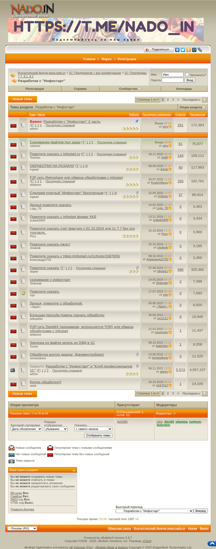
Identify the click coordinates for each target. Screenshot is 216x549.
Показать (80, 425)
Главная (89, 59)
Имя (153, 74)
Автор (41, 114)
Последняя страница (60, 125)
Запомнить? (195, 75)
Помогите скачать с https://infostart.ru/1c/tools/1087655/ (75, 256)
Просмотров (197, 114)
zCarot (147, 541)
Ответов (180, 114)
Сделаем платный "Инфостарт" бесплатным (66, 193)
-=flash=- (35, 307)
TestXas (35, 157)
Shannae (36, 283)
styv (165, 126)
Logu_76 (35, 208)
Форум (106, 59)
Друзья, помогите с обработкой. (56, 303)
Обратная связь (119, 528)
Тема (32, 114)
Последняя (191, 99)
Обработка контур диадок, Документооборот (67, 355)
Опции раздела (191, 107)
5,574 (180, 370)
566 (180, 270)
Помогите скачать (44, 268)
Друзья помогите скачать (50, 205)
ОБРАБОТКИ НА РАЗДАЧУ (52, 166)
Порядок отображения (53, 423)
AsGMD (122, 421)
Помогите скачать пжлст (50, 244)
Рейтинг (134, 114)
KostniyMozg (159, 182)
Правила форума (22, 509)
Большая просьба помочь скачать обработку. (67, 315)
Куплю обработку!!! (46, 382)
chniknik (35, 248)
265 (180, 181)
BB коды (16, 493)
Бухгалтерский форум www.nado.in (42, 73)
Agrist (164, 169)
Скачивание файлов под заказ (55, 142)
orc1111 (162, 318)
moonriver (161, 332)
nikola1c (162, 271)
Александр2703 (40, 259)
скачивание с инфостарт (50, 280)
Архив (192, 528)
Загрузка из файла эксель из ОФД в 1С (62, 343)
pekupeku (36, 318)
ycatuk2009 (37, 220)
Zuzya (34, 346)
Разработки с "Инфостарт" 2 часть (72, 122)
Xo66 (164, 157)
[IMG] (14, 499)
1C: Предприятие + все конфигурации (95, 73)
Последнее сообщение (156, 114)
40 (181, 167)
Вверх (204, 528)
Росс (33, 236)
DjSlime (163, 196)
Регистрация (127, 59)
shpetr (34, 271)
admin (34, 128)
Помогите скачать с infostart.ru (55, 154)
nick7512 (162, 385)
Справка (80, 88)
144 (180, 156)
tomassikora (38, 358)
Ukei (160, 421)
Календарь (184, 88)
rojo (32, 295)
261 (180, 125)
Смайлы (16, 496)
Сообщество (130, 88)
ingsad (34, 169)
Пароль (156, 80)
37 (181, 195)
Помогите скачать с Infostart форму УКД (63, 217)
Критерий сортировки (25, 425)
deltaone (35, 184)
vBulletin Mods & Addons (111, 547)
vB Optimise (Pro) (81, 547)
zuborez (35, 145)
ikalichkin (162, 345)
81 (181, 144)
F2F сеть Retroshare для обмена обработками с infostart (76, 178)
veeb (33, 385)
